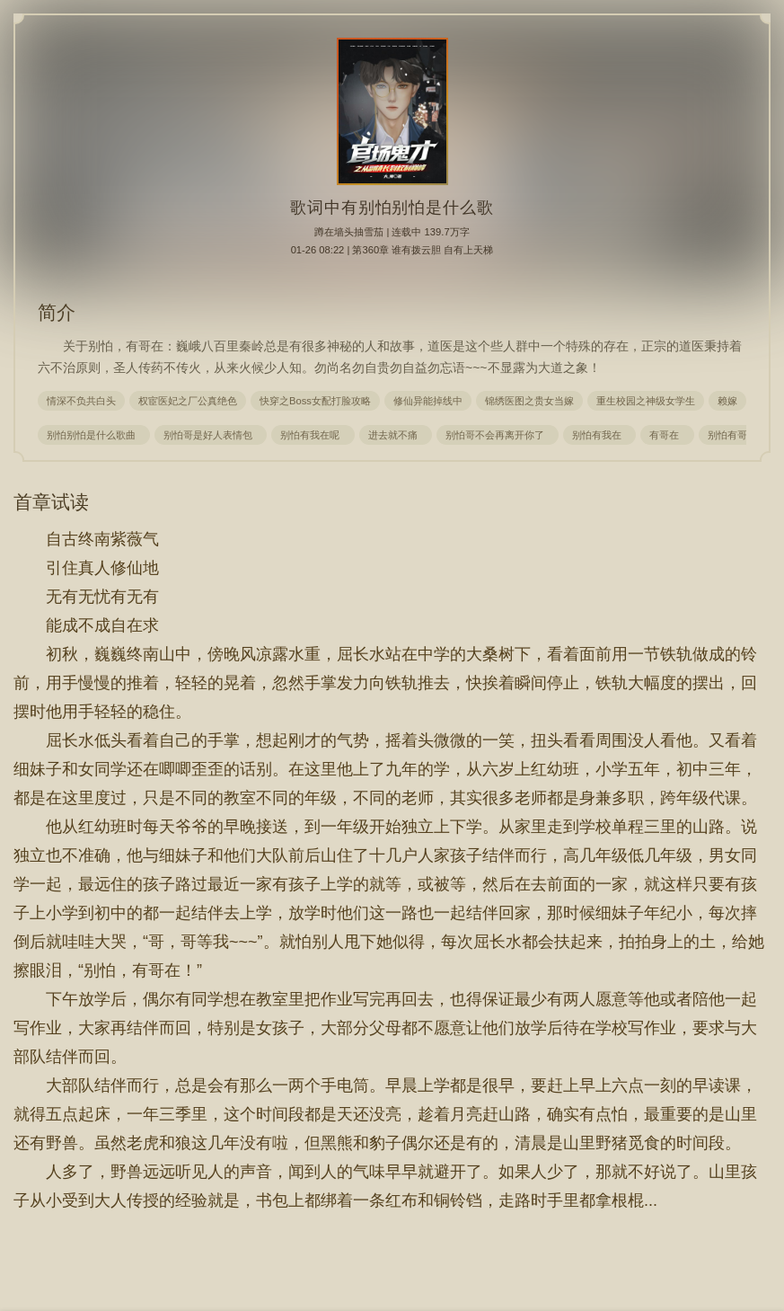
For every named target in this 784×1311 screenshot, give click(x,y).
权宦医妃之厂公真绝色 (187, 400)
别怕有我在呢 (312, 435)
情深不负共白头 (81, 400)
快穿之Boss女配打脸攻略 (315, 400)
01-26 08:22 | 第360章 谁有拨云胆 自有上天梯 (392, 249)
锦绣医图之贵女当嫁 (529, 400)
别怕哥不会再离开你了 (497, 435)
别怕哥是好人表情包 (210, 435)
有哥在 (666, 435)
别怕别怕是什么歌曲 (94, 435)
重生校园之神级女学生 (645, 400)
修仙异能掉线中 (427, 400)
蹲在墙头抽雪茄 (348, 231)
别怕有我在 (599, 435)
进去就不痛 (395, 435)
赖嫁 (727, 400)
